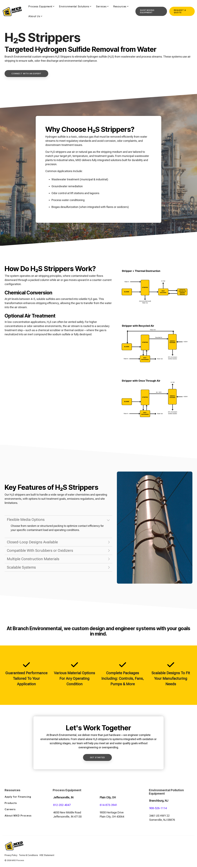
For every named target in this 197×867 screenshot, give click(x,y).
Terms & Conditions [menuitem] (28, 855)
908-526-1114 (158, 808)
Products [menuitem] (11, 803)
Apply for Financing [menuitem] (18, 796)
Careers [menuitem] (10, 809)
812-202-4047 (62, 805)
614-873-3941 (108, 805)
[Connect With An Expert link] (26, 73)
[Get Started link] (97, 757)
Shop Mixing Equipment (147, 11)
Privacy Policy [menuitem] (11, 855)
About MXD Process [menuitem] (18, 815)
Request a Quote (180, 11)
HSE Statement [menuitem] (47, 855)
